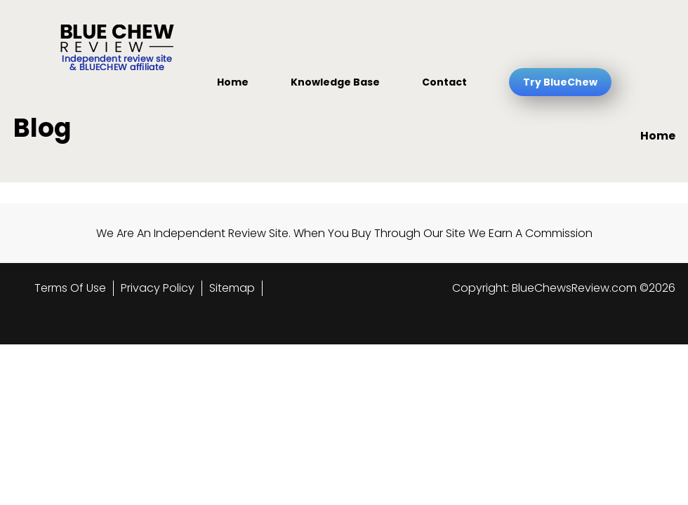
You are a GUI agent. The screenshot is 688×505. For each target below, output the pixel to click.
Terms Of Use (70, 288)
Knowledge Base (335, 82)
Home (233, 82)
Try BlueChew (560, 82)
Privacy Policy (157, 288)
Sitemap (232, 288)
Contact (444, 82)
